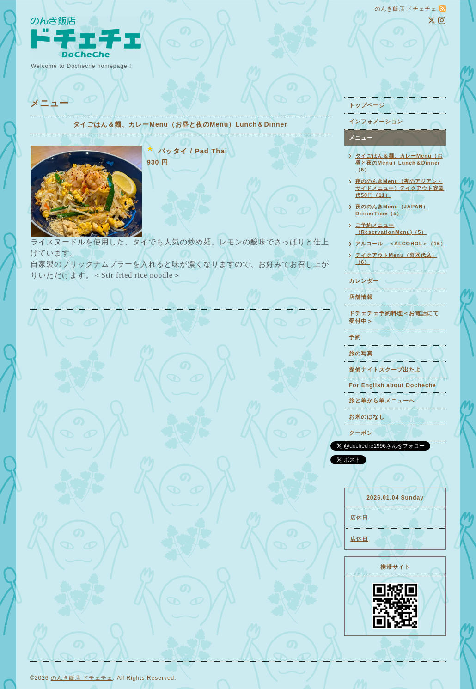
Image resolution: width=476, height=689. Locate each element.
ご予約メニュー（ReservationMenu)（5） (391, 228)
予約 (355, 337)
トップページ (367, 105)
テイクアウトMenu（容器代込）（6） (396, 258)
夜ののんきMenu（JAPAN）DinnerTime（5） (391, 210)
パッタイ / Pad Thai (192, 151)
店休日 (359, 517)
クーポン (361, 433)
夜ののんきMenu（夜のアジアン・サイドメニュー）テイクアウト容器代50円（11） (399, 188)
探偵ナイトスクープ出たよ (385, 369)
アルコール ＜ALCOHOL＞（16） (400, 243)
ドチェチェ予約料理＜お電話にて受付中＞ (394, 317)
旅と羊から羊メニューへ (382, 400)
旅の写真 (361, 353)
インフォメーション (376, 121)
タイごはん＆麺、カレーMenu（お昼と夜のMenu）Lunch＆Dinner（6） (399, 162)
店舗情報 (361, 297)
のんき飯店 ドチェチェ (82, 678)
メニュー (361, 137)
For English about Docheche (392, 385)
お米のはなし (367, 417)
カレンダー (364, 281)
